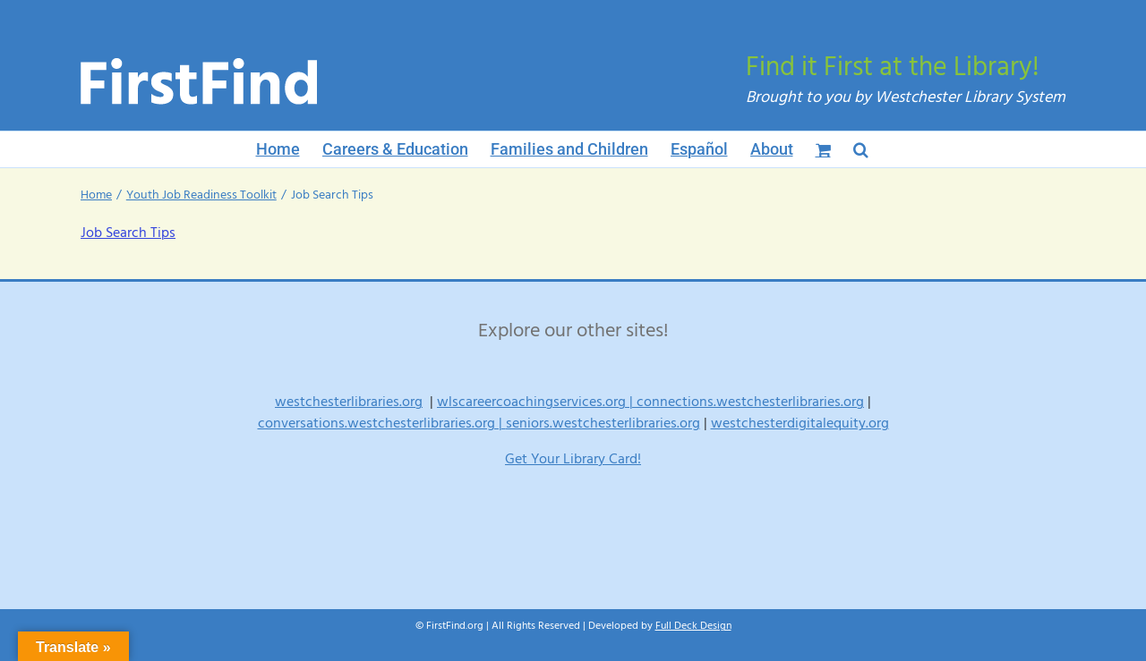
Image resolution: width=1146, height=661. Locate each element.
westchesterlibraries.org (349, 401)
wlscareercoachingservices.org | (537, 401)
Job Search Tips (128, 232)
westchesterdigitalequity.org (800, 423)
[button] (860, 149)
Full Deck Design (693, 625)
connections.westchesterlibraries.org (750, 401)
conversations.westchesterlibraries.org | (382, 423)
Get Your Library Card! (573, 459)
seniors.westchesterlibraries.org (603, 423)
